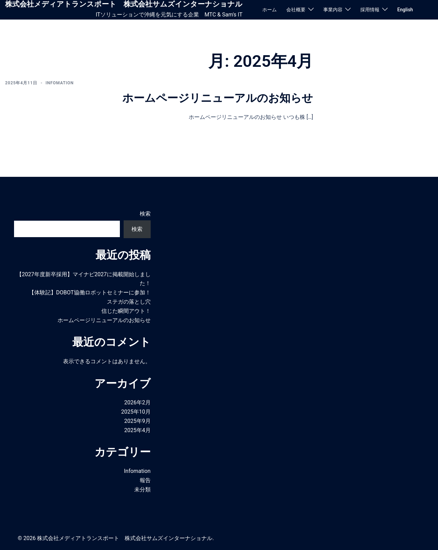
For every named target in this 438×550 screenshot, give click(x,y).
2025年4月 (137, 430)
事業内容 (332, 9)
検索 (145, 213)
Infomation (60, 83)
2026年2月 (137, 402)
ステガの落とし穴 (129, 301)
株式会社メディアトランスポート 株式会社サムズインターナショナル (123, 4)
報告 (145, 480)
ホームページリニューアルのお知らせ (217, 98)
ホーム (269, 9)
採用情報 (369, 9)
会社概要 (295, 9)
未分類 (142, 489)
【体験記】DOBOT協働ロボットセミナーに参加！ (90, 292)
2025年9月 (137, 421)
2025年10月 (136, 411)
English (405, 9)
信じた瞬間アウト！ (126, 311)
